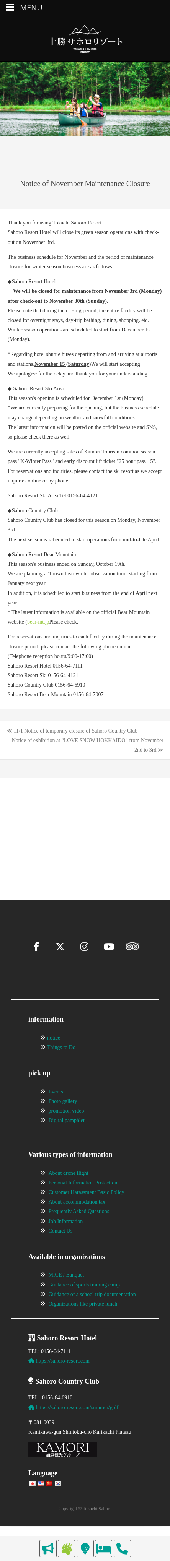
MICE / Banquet (66, 1293)
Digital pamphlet (67, 1138)
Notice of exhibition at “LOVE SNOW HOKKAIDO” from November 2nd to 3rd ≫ (87, 745)
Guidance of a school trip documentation (92, 1312)
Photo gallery (63, 1119)
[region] (85, 821)
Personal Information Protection (83, 1201)
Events (56, 1110)
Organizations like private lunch (83, 1322)
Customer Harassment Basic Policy (86, 1210)
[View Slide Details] (49, 821)
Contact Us (61, 1249)
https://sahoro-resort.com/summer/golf (73, 1425)
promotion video (66, 1129)
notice (53, 1056)
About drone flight (68, 1191)
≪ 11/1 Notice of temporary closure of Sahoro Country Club (72, 731)
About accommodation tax (77, 1220)
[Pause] (25, 849)
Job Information (66, 1239)
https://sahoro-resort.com (59, 1379)
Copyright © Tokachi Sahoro (84, 1527)
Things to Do (61, 1065)
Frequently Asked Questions (79, 1230)
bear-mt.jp (38, 622)
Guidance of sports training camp (84, 1303)
